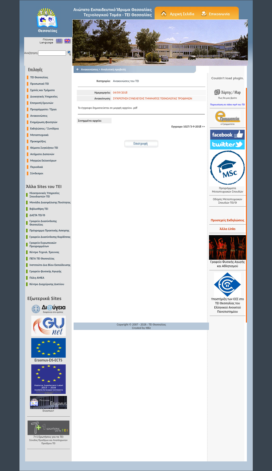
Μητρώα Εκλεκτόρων (43, 160)
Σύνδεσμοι (36, 173)
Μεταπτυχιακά (39, 135)
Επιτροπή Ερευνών (41, 103)
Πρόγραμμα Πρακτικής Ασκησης (49, 230)
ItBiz (148, 328)
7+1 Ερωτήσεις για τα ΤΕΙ (48, 438)
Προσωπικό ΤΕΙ (39, 83)
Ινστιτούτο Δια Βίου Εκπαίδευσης (50, 265)
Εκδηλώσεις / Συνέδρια (44, 128)
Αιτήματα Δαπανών (42, 154)
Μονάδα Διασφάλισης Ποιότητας (50, 202)
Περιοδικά (36, 167)
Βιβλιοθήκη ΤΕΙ (39, 209)
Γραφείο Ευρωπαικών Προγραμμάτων (43, 244)
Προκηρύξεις (38, 141)
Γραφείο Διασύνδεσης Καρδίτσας (50, 237)
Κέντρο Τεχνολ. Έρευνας (44, 252)
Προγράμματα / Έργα (43, 109)
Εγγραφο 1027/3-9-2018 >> (188, 126)
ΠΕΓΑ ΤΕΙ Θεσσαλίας (42, 258)
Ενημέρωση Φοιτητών (43, 122)
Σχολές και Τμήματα (42, 90)
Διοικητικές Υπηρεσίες (44, 96)
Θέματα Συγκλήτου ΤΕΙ (44, 147)
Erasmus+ (48, 409)
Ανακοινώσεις (39, 115)
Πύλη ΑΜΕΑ (37, 277)
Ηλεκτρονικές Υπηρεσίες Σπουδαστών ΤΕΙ (45, 194)
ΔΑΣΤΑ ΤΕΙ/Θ (37, 215)
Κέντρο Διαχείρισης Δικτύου (47, 284)
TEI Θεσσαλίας (39, 77)
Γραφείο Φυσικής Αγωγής (45, 271)
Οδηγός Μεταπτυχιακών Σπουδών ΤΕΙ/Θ (227, 200)
